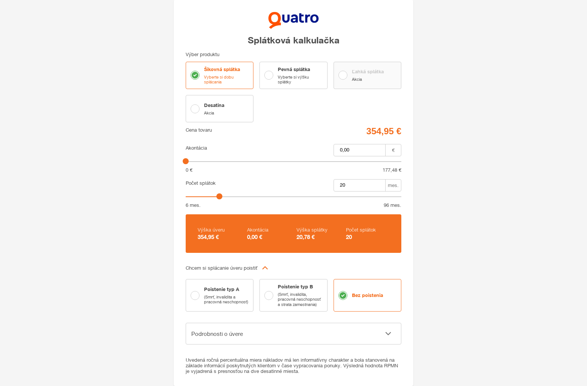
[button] (293, 267)
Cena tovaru (199, 130)
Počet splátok (201, 183)
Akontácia (196, 148)
